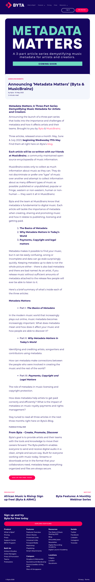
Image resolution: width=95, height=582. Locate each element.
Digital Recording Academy (55, 546)
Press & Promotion (11, 556)
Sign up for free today (22, 477)
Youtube (74, 543)
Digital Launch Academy (58, 550)
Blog (50, 537)
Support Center (10, 540)
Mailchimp (30, 545)
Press (55, 5)
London (52, 561)
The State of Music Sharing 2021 (56, 533)
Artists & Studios (10, 551)
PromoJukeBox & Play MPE (35, 566)
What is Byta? (31, 5)
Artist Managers (10, 554)
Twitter (73, 532)
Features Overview (33, 532)
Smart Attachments (34, 551)
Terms (87, 579)
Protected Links (32, 537)
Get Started (81, 9)
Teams (6, 559)
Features (40, 5)
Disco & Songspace (33, 569)
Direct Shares (31, 535)
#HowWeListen (54, 540)
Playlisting (30, 548)
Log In (68, 10)
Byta (41, 128)
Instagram (75, 540)
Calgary (51, 558)
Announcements (15, 79)
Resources (63, 5)
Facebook (75, 535)
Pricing (49, 5)
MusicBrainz (53, 128)
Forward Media (32, 543)
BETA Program (10, 543)
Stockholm (53, 563)
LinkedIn (74, 537)
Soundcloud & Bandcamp (36, 562)
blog (50, 144)
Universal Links (32, 540)
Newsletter (53, 542)
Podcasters (8, 562)
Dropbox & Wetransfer (35, 559)
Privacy (81, 579)
